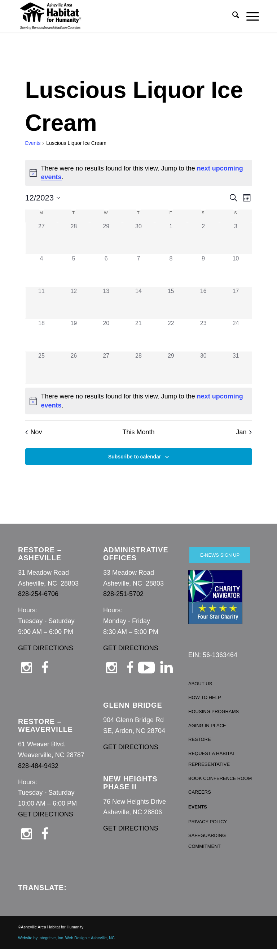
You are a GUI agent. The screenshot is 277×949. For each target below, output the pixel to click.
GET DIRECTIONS (45, 648)
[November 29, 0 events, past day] (106, 238)
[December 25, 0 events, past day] (42, 367)
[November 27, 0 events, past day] (42, 238)
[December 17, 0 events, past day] (236, 303)
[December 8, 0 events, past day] (171, 270)
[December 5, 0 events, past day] (73, 270)
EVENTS (197, 807)
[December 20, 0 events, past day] (106, 335)
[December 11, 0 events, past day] (42, 303)
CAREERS (199, 792)
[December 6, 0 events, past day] (106, 270)
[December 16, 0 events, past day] (203, 303)
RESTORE (199, 739)
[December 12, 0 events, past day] (73, 303)
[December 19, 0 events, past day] (73, 335)
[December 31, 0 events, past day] (236, 367)
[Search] (232, 16)
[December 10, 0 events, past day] (236, 270)
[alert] (138, 173)
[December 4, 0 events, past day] (42, 270)
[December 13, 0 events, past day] (106, 303)
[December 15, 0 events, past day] (171, 303)
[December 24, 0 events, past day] (236, 335)
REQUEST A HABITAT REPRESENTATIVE (211, 759)
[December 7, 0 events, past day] (138, 270)
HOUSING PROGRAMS (213, 711)
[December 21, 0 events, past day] (138, 335)
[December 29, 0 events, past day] (171, 367)
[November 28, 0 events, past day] (73, 238)
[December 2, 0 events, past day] (203, 238)
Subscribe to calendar (134, 457)
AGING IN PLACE (207, 725)
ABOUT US (200, 683)
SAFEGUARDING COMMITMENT (207, 841)
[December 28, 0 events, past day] (138, 367)
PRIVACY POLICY (207, 821)
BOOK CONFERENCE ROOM (220, 778)
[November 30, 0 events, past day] (138, 238)
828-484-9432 (38, 765)
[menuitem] (232, 16)
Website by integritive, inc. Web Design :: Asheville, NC (66, 938)
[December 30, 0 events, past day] (203, 367)
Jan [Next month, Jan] (244, 432)
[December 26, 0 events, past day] (73, 367)
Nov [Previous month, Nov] (33, 432)
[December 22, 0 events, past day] (171, 335)
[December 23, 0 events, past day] (203, 335)
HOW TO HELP (204, 697)
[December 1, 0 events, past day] (171, 238)
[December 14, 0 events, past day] (138, 303)
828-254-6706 (38, 594)
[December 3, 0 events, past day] (236, 238)
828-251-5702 (123, 594)
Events (33, 143)
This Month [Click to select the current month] (138, 432)
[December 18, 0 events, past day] (42, 335)
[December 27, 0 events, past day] (106, 367)
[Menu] (249, 16)
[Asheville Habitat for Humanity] (50, 16)
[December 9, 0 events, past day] (203, 270)
